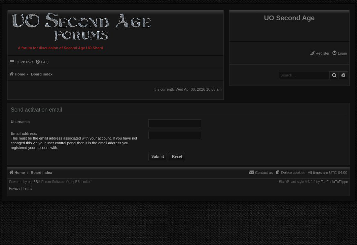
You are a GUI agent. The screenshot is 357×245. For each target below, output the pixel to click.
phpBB (33, 182)
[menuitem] (339, 53)
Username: (20, 122)
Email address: (24, 133)
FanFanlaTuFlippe (334, 182)
